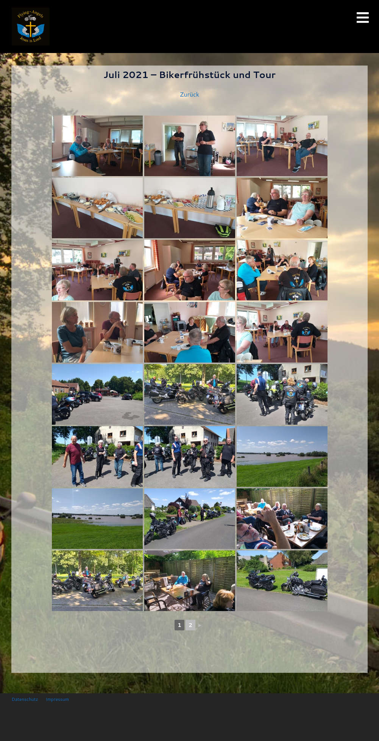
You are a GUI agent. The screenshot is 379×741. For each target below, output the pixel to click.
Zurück (189, 94)
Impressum (57, 699)
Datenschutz (25, 699)
